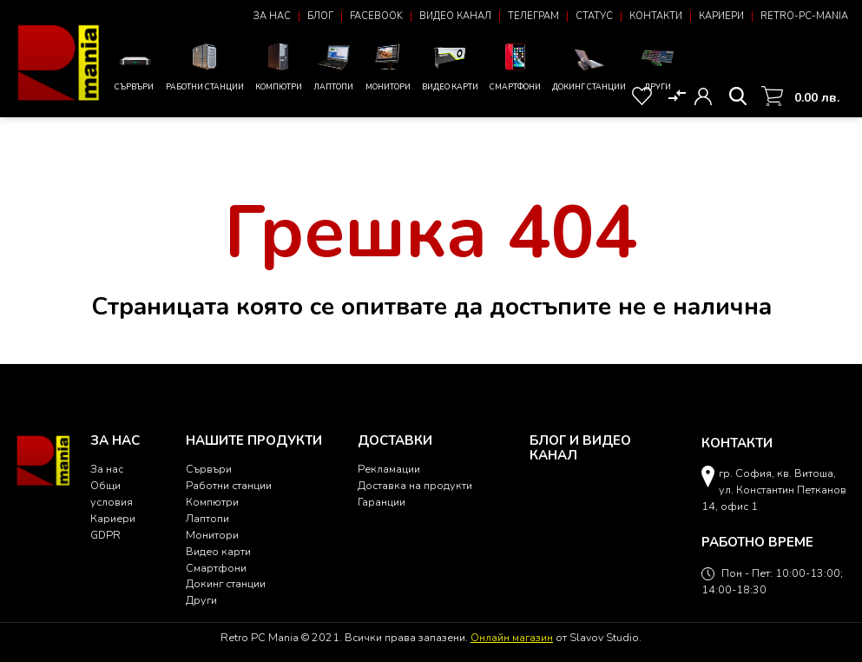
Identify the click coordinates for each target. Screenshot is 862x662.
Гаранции (381, 501)
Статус (594, 16)
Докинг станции (589, 69)
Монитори (388, 65)
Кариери (721, 16)
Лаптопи (333, 65)
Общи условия (111, 493)
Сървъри (135, 70)
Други (657, 65)
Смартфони (515, 65)
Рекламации (389, 468)
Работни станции (205, 65)
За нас (272, 16)
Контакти (655, 16)
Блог (320, 16)
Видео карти (450, 65)
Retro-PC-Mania (804, 16)
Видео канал (455, 16)
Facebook (376, 16)
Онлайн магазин (511, 637)
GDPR (105, 534)
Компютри (278, 65)
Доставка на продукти (415, 485)
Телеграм (533, 16)
